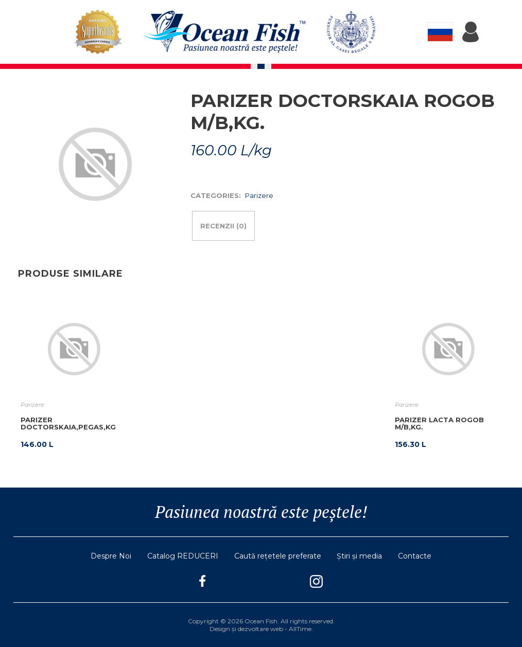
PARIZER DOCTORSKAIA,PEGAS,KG (68, 423)
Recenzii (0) (223, 226)
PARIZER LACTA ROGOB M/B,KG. (439, 423)
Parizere (259, 195)
